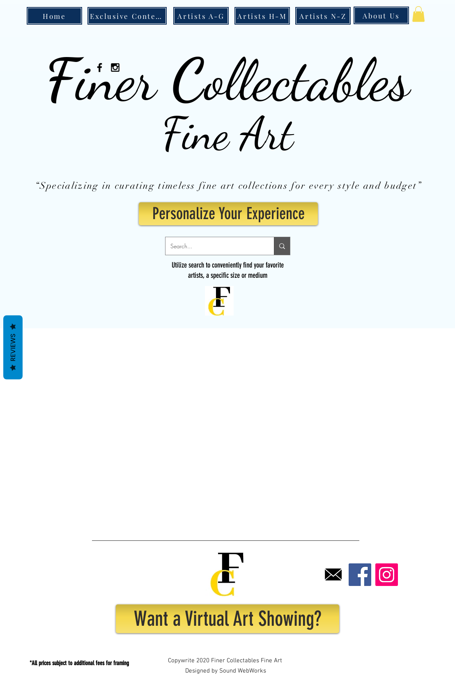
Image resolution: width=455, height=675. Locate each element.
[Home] (54, 16)
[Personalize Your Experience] (228, 213)
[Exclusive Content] (127, 16)
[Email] (333, 574)
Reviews (13, 347)
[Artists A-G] (201, 16)
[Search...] (213, 246)
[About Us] (381, 15)
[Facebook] (360, 574)
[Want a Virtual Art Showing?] (227, 618)
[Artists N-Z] (323, 16)
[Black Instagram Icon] (115, 67)
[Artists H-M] (262, 16)
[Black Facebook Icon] (100, 67)
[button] (418, 14)
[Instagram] (386, 574)
